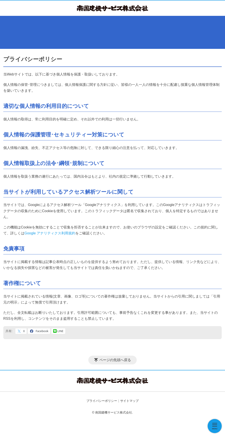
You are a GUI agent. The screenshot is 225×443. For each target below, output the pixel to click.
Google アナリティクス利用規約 (49, 233)
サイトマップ (129, 401)
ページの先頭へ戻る (115, 360)
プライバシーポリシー (101, 401)
